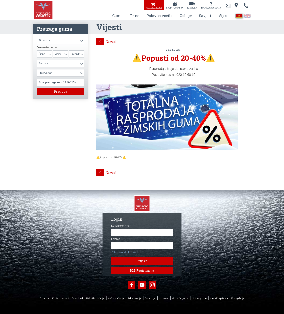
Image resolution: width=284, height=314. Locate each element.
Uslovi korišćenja (95, 298)
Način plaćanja (174, 7)
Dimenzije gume (47, 47)
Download (77, 298)
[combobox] (60, 40)
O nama (44, 298)
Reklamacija (134, 298)
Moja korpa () (154, 7)
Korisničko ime (120, 225)
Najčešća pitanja (211, 7)
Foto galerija (237, 298)
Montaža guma (180, 298)
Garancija (150, 298)
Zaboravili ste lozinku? (124, 252)
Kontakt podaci (60, 298)
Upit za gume (199, 298)
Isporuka (192, 7)
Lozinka (115, 239)
